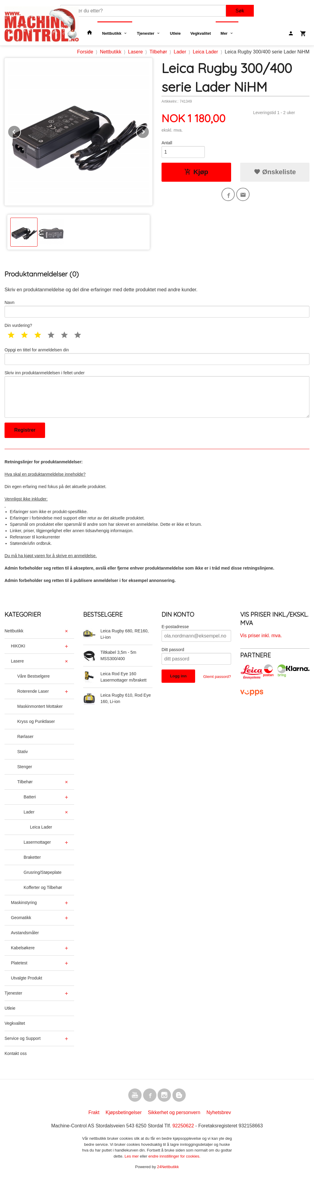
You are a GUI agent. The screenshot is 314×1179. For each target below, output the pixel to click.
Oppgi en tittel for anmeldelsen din (157, 356)
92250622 (183, 1125)
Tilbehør (25, 781)
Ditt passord (173, 649)
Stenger (24, 766)
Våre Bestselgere (33, 676)
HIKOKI (18, 646)
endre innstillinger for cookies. (174, 1156)
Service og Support (23, 1038)
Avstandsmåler (25, 932)
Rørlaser (25, 736)
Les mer (132, 1156)
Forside (85, 51)
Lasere (17, 661)
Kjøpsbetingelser (124, 1112)
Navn (157, 309)
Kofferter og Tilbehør (43, 887)
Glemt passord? (217, 676)
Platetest (19, 962)
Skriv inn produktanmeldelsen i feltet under (157, 394)
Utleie (175, 33)
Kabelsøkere (23, 947)
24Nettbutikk (168, 1167)
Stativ (22, 751)
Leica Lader (41, 827)
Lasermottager (37, 842)
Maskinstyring (24, 902)
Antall (167, 142)
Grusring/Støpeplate (42, 872)
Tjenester (146, 33)
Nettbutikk (112, 33)
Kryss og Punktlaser (36, 721)
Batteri (30, 796)
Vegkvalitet (200, 33)
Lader (29, 812)
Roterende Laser (33, 691)
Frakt (93, 1112)
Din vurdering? (18, 325)
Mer (224, 33)
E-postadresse (175, 626)
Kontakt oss (16, 1053)
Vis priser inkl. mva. (261, 635)
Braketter (32, 857)
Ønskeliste (275, 172)
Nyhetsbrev (219, 1112)
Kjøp (196, 172)
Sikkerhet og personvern (174, 1112)
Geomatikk (21, 917)
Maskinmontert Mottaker (40, 706)
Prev (20, 131)
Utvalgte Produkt (26, 978)
